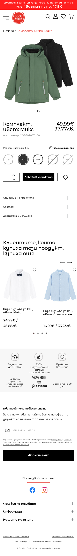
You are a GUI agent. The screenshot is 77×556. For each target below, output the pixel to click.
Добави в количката (38, 177)
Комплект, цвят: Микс (34, 31)
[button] (34, 333)
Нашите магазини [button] (18, 519)
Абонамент (38, 455)
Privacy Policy (56, 440)
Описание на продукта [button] (18, 197)
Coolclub (30, 548)
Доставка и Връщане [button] (17, 215)
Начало (8, 31)
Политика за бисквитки (63, 536)
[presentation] (62, 262)
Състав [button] (8, 206)
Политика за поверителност (16, 445)
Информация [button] (13, 511)
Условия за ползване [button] (19, 504)
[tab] (38, 197)
